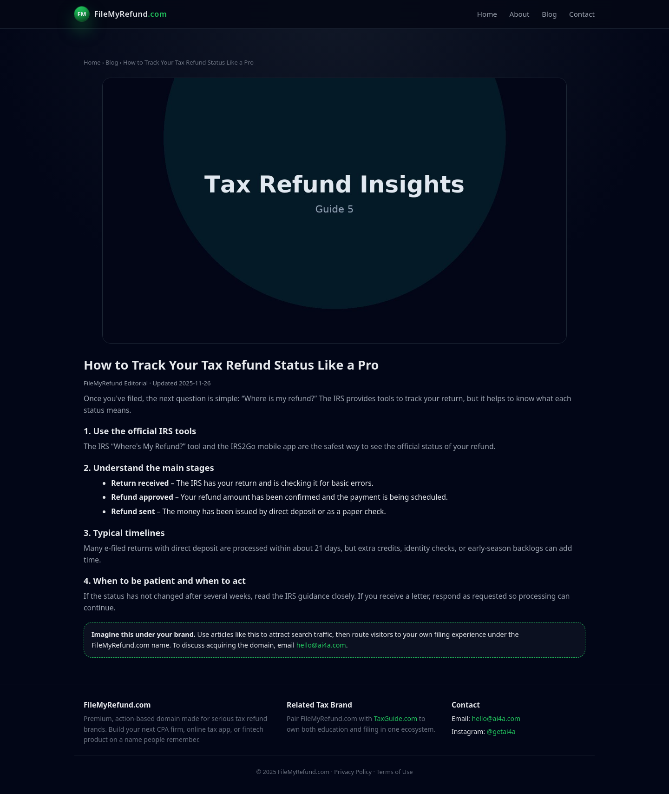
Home (487, 14)
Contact (582, 14)
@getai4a (501, 731)
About (519, 14)
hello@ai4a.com (321, 645)
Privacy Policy (353, 772)
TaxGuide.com (395, 718)
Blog (549, 14)
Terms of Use (394, 772)
